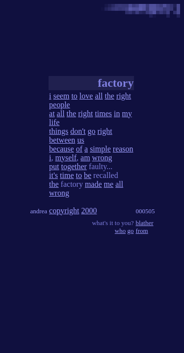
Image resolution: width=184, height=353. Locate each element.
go (92, 131)
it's (53, 175)
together (74, 166)
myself (66, 157)
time (67, 175)
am (85, 157)
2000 (89, 210)
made (93, 184)
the (109, 96)
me (109, 184)
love (86, 96)
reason (123, 149)
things (58, 131)
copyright (64, 210)
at (52, 113)
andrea (38, 211)
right (123, 96)
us (80, 140)
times (103, 113)
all (99, 96)
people (59, 105)
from (141, 230)
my (127, 113)
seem (61, 96)
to (74, 96)
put (54, 166)
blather (144, 223)
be (87, 175)
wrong (102, 157)
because (61, 149)
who (120, 230)
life (54, 122)
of (79, 149)
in (117, 113)
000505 (145, 211)
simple (100, 149)
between (62, 140)
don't (77, 131)
